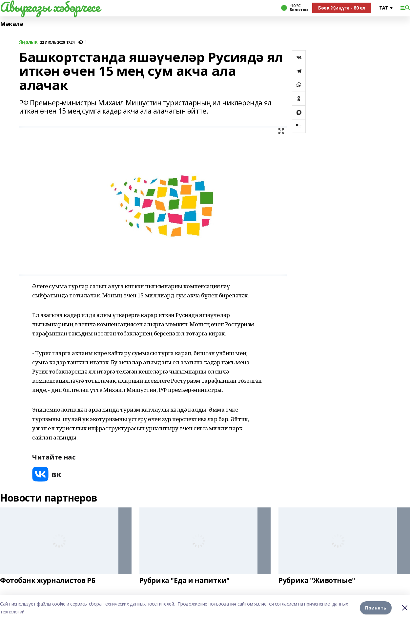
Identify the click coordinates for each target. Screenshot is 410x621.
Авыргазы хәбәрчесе (50, 7)
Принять (375, 608)
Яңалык (28, 42)
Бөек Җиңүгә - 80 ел (341, 8)
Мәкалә (11, 23)
